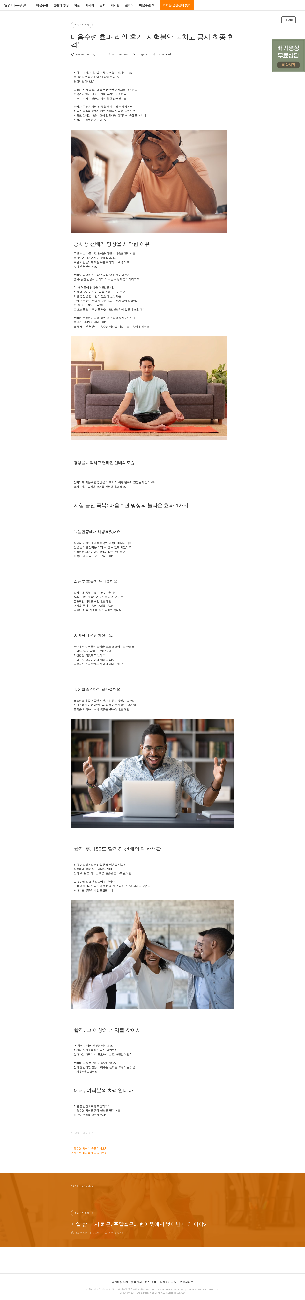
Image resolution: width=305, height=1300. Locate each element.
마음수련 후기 (81, 24)
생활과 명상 (61, 5)
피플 (77, 5)
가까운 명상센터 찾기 (177, 5)
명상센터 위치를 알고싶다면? (88, 1152)
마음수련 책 (146, 5)
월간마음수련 (15, 5)
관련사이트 (186, 1282)
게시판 (115, 5)
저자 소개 (151, 1282)
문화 (102, 5)
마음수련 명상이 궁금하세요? (88, 1148)
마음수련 (42, 5)
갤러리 (129, 5)
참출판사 (136, 1282)
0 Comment (120, 54)
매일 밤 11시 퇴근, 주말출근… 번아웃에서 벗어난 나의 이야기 (140, 1223)
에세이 (89, 5)
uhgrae (143, 54)
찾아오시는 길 (168, 1282)
